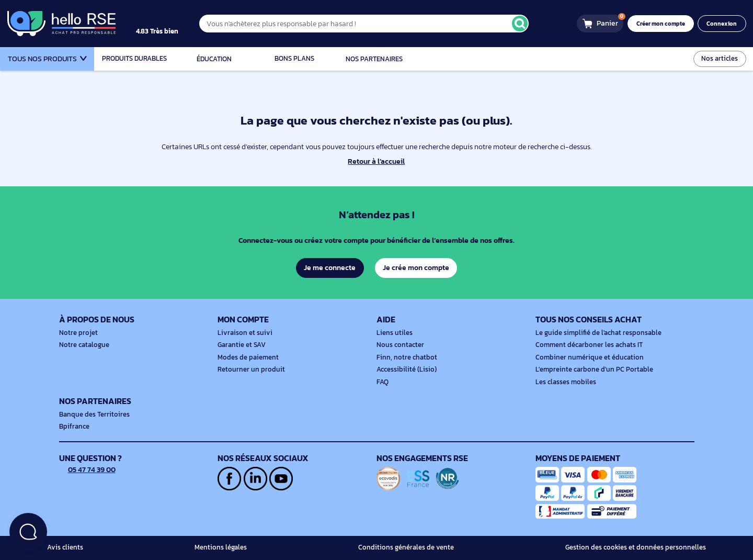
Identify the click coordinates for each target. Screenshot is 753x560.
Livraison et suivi (242, 333)
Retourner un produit (248, 369)
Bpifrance (73, 426)
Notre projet (77, 333)
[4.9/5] (167, 23)
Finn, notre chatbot (404, 357)
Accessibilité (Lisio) (404, 369)
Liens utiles (393, 333)
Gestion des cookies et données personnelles (640, 547)
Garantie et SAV (241, 345)
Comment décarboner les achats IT (586, 345)
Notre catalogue (82, 345)
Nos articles (720, 58)
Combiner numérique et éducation (585, 357)
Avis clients (64, 547)
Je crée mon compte (416, 267)
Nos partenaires (374, 59)
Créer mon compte (664, 23)
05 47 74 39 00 (88, 469)
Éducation (214, 59)
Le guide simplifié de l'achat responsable (594, 333)
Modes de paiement (246, 357)
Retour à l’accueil (376, 161)
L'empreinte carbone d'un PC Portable (590, 369)
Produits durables (134, 58)
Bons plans (294, 58)
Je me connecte (329, 267)
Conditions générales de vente (411, 547)
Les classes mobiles (563, 382)
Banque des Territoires (92, 414)
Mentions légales (223, 547)
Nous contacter (398, 345)
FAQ (382, 382)
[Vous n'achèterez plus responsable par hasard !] (374, 23)
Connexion (723, 23)
